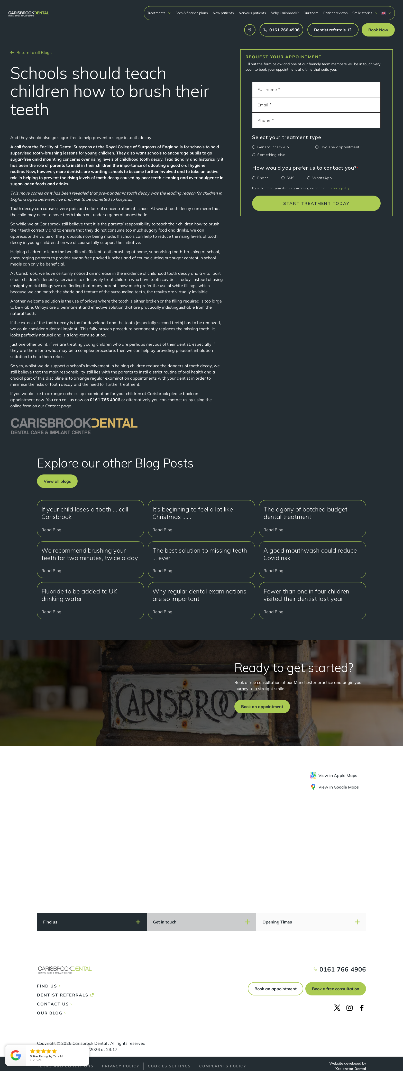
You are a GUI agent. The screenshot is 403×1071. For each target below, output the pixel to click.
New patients (223, 13)
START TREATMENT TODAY (316, 203)
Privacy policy (120, 1066)
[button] (159, 13)
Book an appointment (275, 988)
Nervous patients (252, 13)
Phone (263, 178)
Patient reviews (335, 13)
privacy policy (339, 188)
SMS (291, 178)
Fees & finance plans (192, 13)
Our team (311, 13)
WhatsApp (322, 178)
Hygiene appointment (339, 147)
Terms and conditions (65, 1066)
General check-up (273, 147)
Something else (271, 155)
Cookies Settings (169, 1066)
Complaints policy (222, 1066)
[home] (28, 11)
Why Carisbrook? (285, 13)
